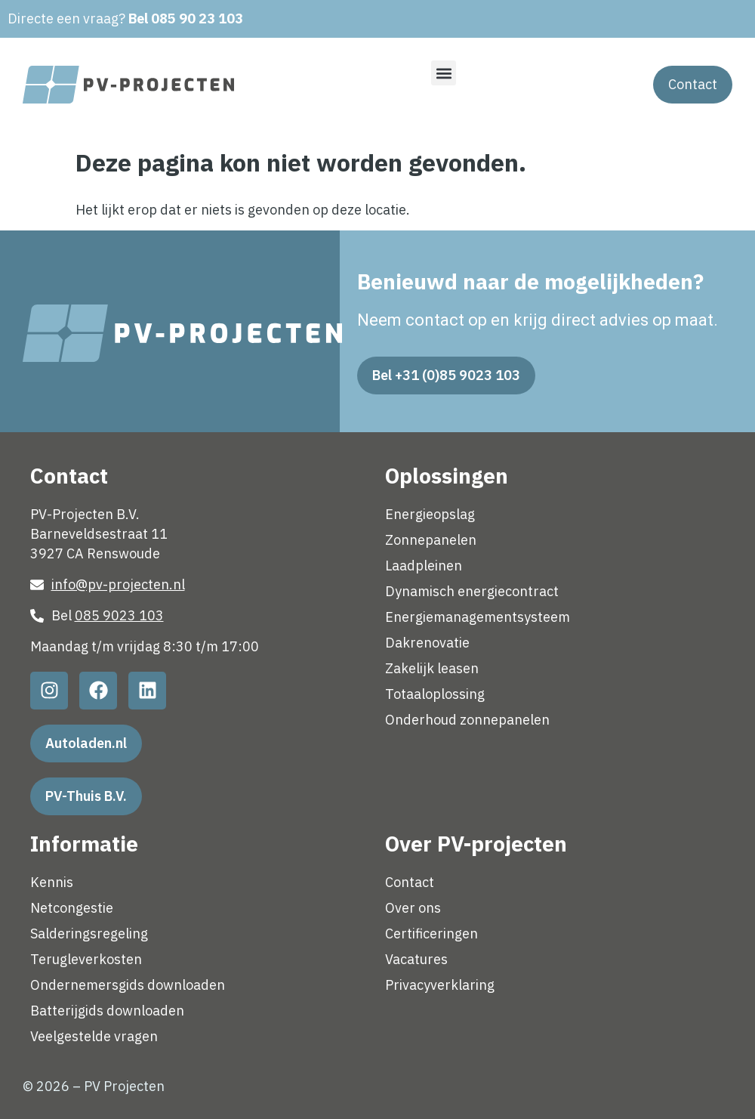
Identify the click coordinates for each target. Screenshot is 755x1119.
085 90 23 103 (197, 18)
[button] (443, 72)
